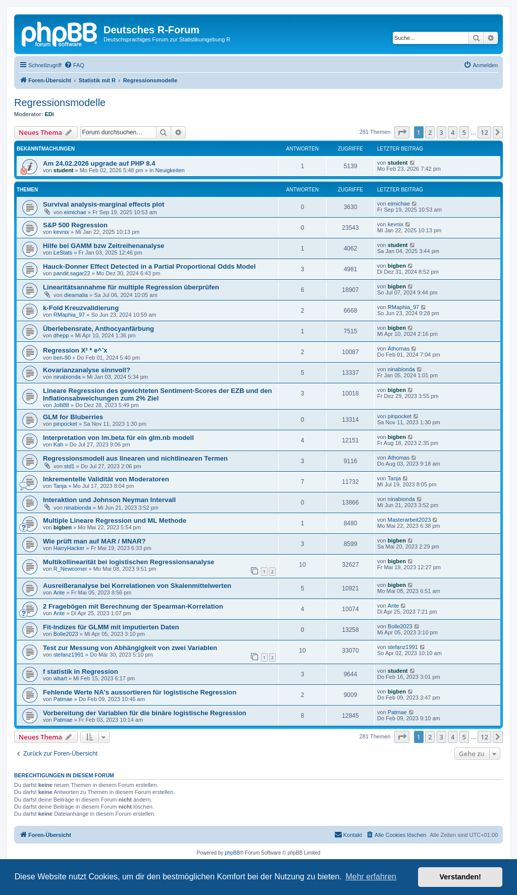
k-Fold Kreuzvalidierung (81, 308)
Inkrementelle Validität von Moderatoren (106, 479)
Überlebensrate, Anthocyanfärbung (98, 328)
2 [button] (430, 132)
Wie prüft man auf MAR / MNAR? (94, 541)
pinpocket (65, 424)
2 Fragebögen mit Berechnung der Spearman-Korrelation (133, 606)
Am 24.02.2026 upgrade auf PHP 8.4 (99, 163)
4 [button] (452, 132)
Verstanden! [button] (460, 877)
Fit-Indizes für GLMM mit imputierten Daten (111, 627)
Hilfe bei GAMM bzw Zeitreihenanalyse (103, 246)
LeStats (63, 253)
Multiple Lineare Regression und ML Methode (114, 520)
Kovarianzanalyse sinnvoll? (86, 370)
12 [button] (484, 132)
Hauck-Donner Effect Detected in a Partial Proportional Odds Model (149, 266)
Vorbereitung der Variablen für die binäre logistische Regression (144, 713)
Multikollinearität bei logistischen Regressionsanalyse (128, 562)
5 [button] (464, 132)
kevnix (61, 232)
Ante (59, 592)
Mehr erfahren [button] (370, 876)
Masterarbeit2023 (409, 520)
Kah (59, 444)
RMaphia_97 (69, 315)
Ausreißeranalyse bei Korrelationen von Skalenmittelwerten (137, 585)
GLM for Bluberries (73, 417)
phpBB (232, 853)
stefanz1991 (69, 655)
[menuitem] (74, 65)
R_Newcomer (70, 569)
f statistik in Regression (80, 671)
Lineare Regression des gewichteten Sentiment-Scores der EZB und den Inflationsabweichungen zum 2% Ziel (157, 394)
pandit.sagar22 (72, 273)
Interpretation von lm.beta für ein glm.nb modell (118, 437)
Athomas (398, 348)
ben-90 (62, 358)
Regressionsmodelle (60, 102)
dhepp (61, 335)
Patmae (63, 699)
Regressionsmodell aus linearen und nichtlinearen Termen (135, 458)
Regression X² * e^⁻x (75, 350)
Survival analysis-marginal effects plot (103, 204)
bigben (397, 266)
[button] (401, 132)
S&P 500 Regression (75, 225)
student (64, 170)
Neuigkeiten (170, 170)
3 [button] (441, 132)
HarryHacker (69, 548)
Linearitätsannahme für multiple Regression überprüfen (131, 287)
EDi (49, 114)
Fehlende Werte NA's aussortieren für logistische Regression (139, 692)
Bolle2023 (66, 634)
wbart (60, 678)
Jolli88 (61, 405)
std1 (69, 466)
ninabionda (67, 377)
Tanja (60, 486)
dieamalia (76, 295)
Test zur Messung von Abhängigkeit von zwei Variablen (130, 648)
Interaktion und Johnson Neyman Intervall (109, 500)
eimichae (75, 212)
